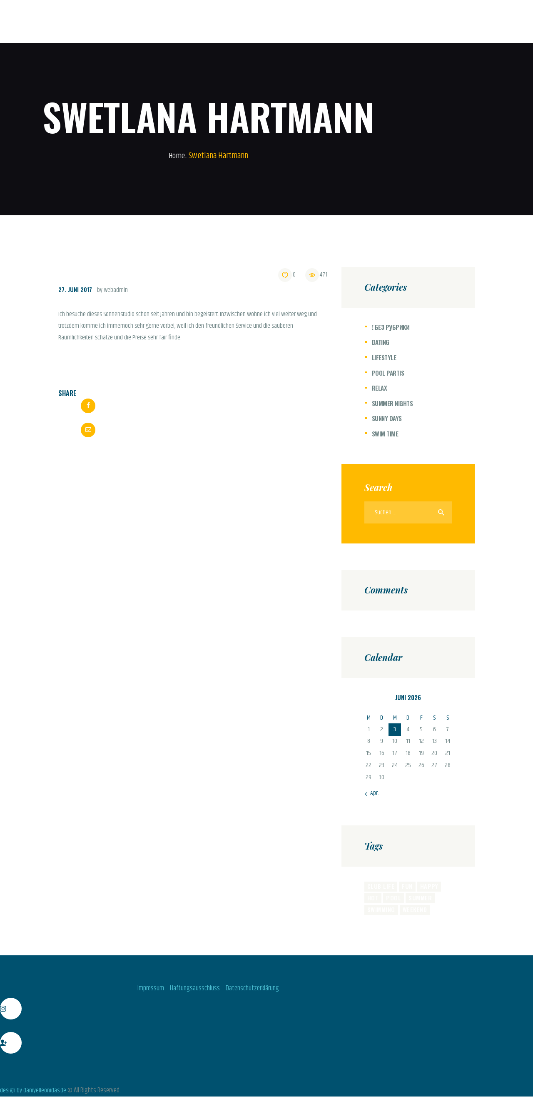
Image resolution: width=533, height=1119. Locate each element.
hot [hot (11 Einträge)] (372, 900)
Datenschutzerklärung (258, 991)
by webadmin (114, 290)
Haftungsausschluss (192, 991)
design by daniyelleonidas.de (34, 1093)
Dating (381, 342)
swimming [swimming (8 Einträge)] (381, 912)
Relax (380, 388)
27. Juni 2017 (76, 289)
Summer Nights (393, 403)
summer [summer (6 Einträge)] (418, 900)
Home (177, 155)
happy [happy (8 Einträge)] (427, 887)
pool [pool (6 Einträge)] (393, 900)
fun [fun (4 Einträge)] (406, 887)
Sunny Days (388, 418)
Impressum (143, 991)
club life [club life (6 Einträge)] (380, 887)
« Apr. (372, 795)
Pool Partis (389, 373)
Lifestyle (384, 357)
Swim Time (385, 434)
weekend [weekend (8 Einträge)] (414, 912)
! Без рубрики (391, 327)
